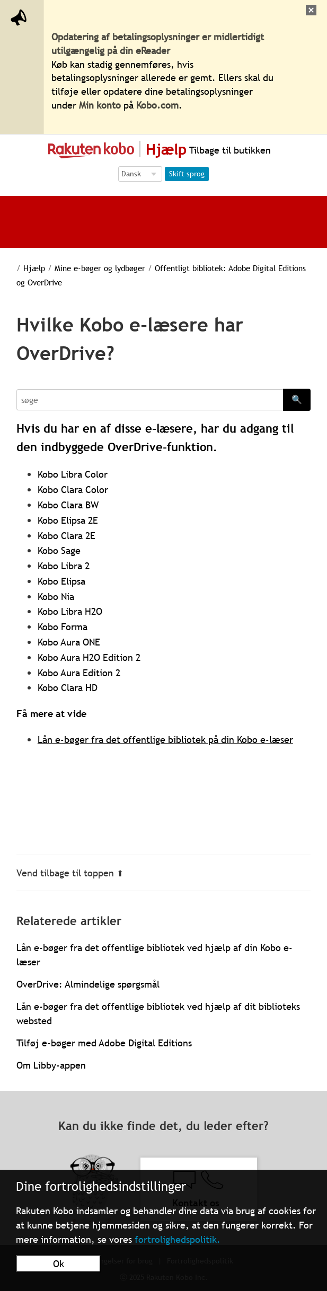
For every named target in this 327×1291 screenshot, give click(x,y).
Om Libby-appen (51, 1065)
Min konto (100, 105)
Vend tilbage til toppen (69, 873)
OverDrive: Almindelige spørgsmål (88, 984)
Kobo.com (157, 105)
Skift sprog (187, 173)
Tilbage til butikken (229, 150)
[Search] (149, 399)
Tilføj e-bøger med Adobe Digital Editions (104, 1043)
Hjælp (34, 268)
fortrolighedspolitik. (177, 1239)
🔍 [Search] (296, 399)
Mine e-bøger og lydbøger (100, 268)
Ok (58, 1264)
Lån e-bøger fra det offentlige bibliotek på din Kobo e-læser (165, 739)
